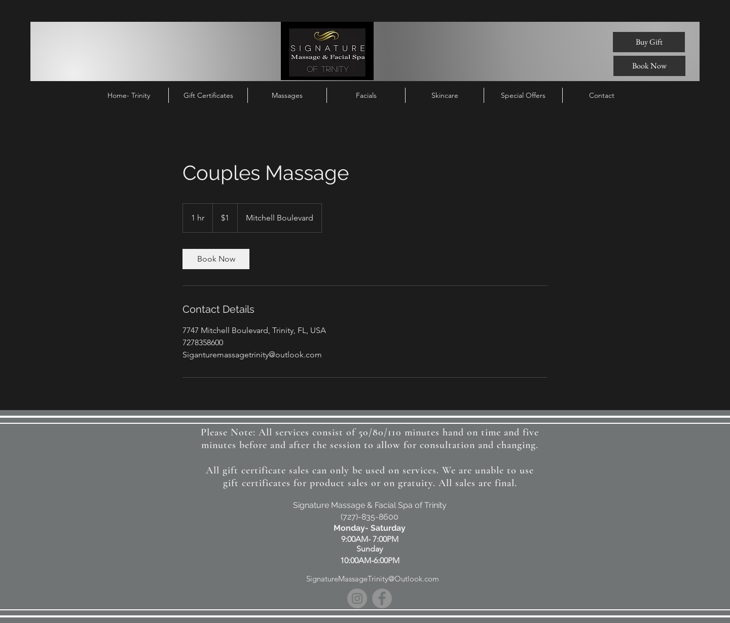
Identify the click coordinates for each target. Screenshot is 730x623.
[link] (215, 259)
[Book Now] (649, 66)
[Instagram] (357, 598)
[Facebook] (382, 598)
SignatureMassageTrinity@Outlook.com (372, 578)
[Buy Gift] (649, 42)
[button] (523, 95)
